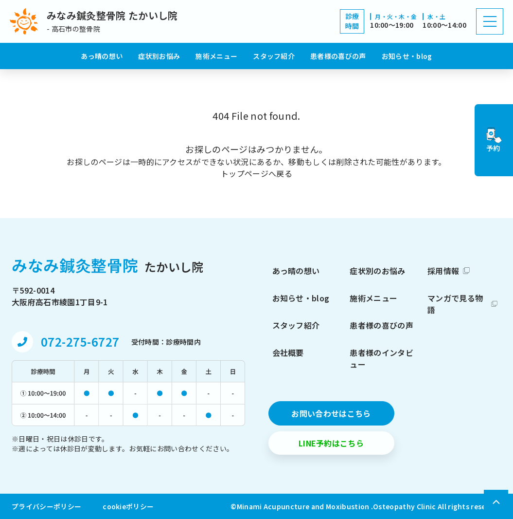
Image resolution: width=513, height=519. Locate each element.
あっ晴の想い (102, 56)
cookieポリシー (128, 506)
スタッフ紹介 (274, 56)
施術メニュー (216, 56)
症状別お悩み (159, 56)
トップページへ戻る (256, 173)
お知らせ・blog (407, 56)
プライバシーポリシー (46, 506)
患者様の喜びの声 (338, 56)
